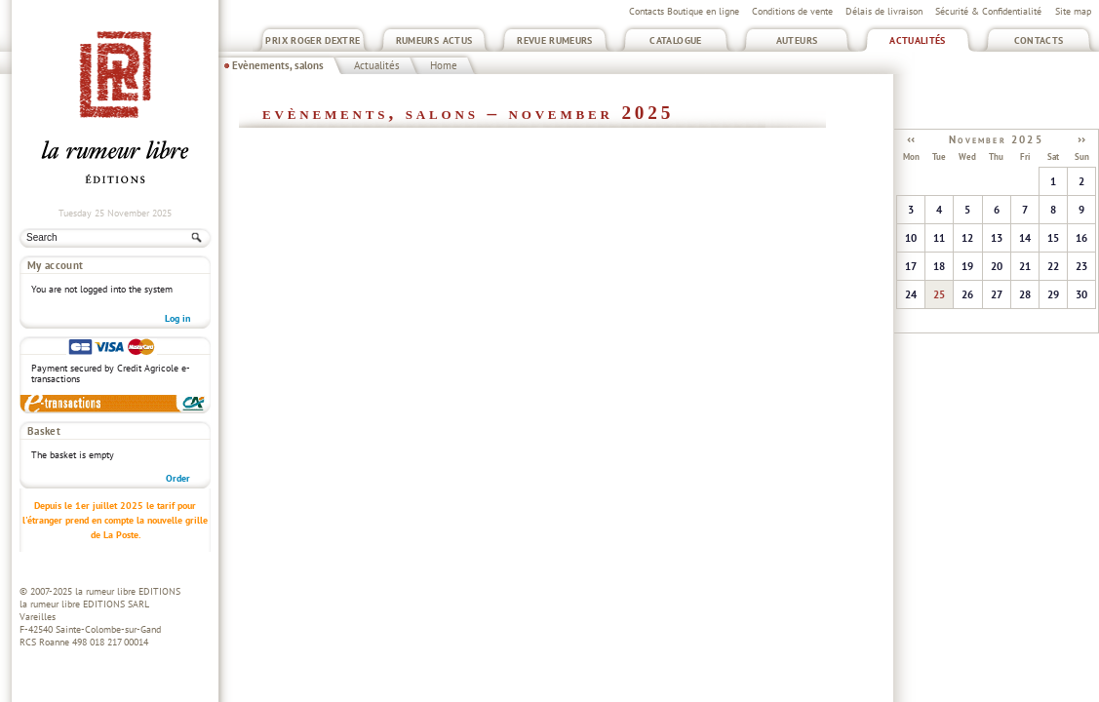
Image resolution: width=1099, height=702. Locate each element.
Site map (1073, 11)
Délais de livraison (883, 11)
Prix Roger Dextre (312, 40)
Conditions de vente (792, 11)
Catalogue (675, 40)
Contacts (1039, 40)
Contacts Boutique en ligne (684, 11)
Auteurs (797, 40)
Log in (177, 318)
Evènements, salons (278, 65)
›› (1081, 138)
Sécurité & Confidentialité (988, 11)
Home (443, 65)
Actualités (917, 40)
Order (178, 478)
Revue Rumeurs (555, 40)
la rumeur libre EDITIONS (127, 591)
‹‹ (911, 138)
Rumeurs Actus (434, 40)
